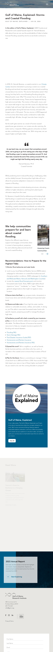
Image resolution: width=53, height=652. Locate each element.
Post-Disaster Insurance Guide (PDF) (19, 337)
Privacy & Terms (9, 621)
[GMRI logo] (15, 596)
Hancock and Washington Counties (33, 279)
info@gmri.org (9, 608)
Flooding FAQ (11, 332)
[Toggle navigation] (47, 4)
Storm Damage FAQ (13, 335)
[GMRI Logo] (10, 4)
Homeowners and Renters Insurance (19, 340)
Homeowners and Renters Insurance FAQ (21, 342)
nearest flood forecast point (23, 281)
